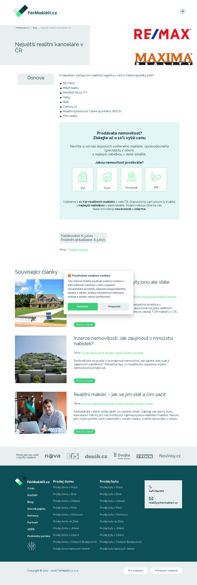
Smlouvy (33, 515)
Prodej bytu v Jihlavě (112, 528)
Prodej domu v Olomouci (68, 514)
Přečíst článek (84, 324)
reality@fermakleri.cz (163, 500)
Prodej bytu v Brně (110, 494)
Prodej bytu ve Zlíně (111, 521)
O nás (30, 488)
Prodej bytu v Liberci (112, 535)
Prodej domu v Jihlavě (66, 528)
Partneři (32, 522)
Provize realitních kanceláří (98, 403)
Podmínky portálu (38, 536)
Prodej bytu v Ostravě (112, 501)
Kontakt (32, 495)
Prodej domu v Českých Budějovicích (75, 542)
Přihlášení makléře (166, 570)
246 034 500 (156, 488)
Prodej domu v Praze (65, 487)
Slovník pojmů (36, 509)
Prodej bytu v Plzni (111, 508)
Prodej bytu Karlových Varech (117, 548)
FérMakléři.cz (22, 28)
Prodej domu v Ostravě (66, 501)
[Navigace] (182, 11)
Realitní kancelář (79, 249)
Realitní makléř (114, 352)
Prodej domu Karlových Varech (71, 548)
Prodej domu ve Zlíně (65, 521)
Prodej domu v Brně (64, 494)
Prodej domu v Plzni (65, 508)
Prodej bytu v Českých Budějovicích (121, 542)
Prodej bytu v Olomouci (114, 514)
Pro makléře (135, 570)
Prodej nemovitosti (144, 296)
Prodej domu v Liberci (66, 535)
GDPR (31, 529)
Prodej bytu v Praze (111, 487)
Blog (35, 28)
